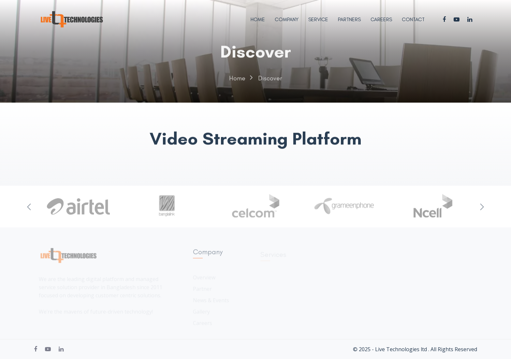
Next (482, 208)
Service (318, 19)
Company (287, 19)
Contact (413, 19)
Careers (381, 19)
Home (258, 19)
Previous (29, 208)
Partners (349, 19)
